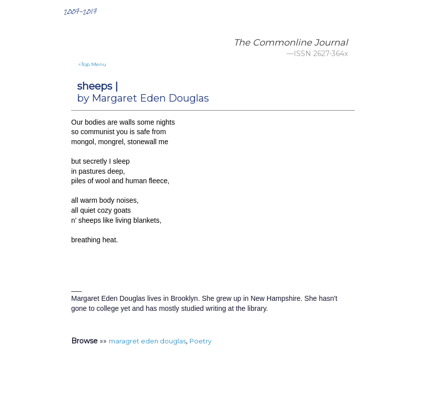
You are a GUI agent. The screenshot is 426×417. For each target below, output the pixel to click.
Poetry (200, 341)
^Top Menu (92, 64)
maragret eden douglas (147, 341)
